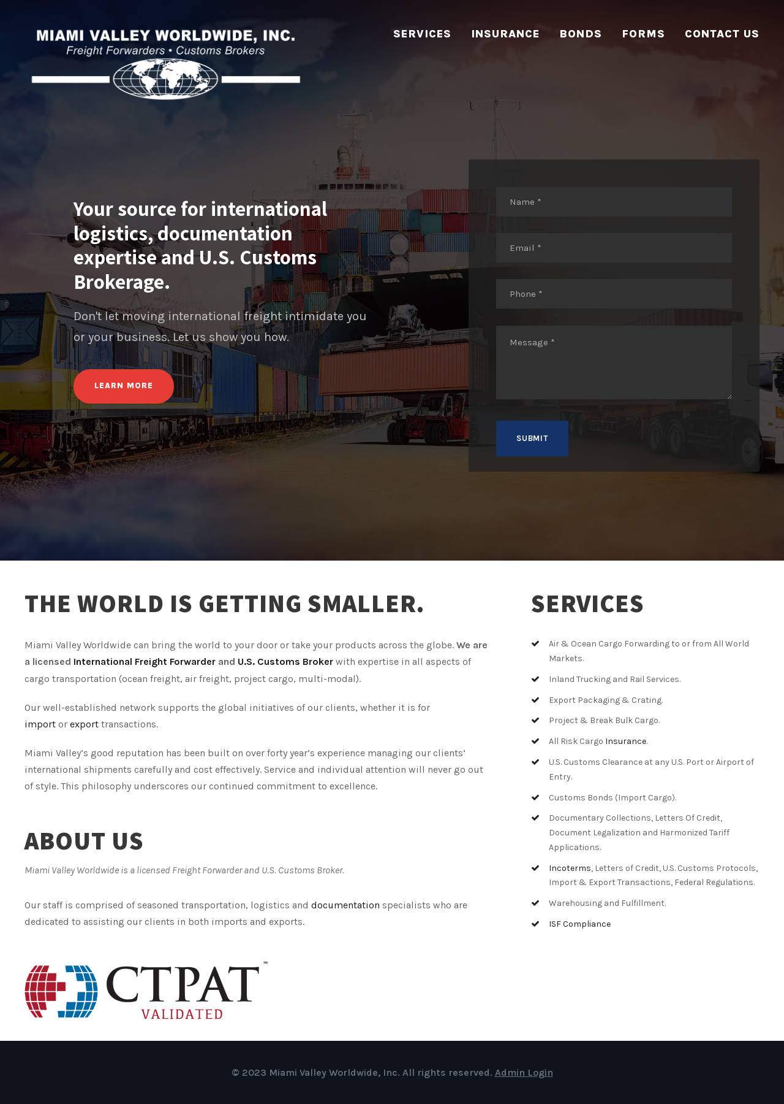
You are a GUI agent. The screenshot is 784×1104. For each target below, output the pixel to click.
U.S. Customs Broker (285, 661)
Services (422, 33)
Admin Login (524, 1072)
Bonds (580, 33)
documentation (345, 905)
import (40, 724)
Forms (643, 33)
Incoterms (570, 868)
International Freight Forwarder (145, 661)
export (84, 724)
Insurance (505, 33)
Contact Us (722, 33)
